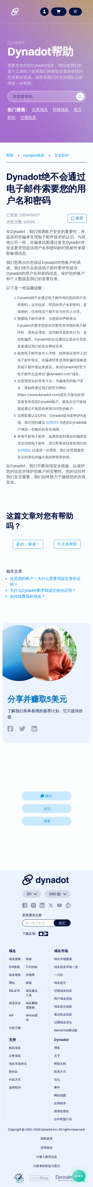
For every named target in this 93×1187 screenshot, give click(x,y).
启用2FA (52, 422)
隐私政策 (47, 1138)
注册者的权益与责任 (46, 1166)
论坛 (47, 808)
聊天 (46, 796)
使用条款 (47, 1147)
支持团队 (24, 450)
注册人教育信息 (46, 1157)
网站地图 (60, 1095)
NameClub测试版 (65, 1030)
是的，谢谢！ (28, 544)
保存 (77, 218)
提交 (62, 923)
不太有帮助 (67, 544)
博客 (47, 821)
